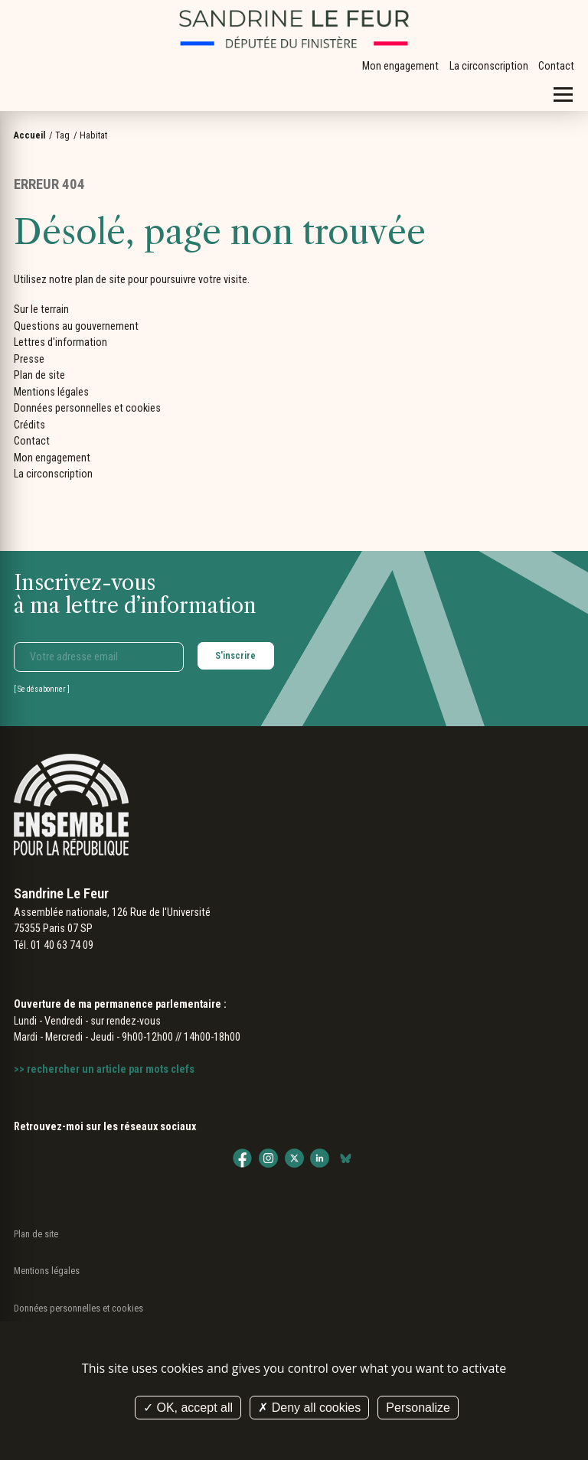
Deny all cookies (309, 1407)
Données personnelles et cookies (87, 408)
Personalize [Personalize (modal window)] (418, 1407)
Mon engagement (400, 66)
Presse (29, 359)
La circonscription (488, 66)
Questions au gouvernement (76, 326)
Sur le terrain (41, 309)
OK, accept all (188, 1407)
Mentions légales (51, 392)
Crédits (29, 425)
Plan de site (39, 375)
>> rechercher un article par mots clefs (104, 1069)
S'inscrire (235, 655)
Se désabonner (42, 689)
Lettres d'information (60, 342)
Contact (556, 66)
